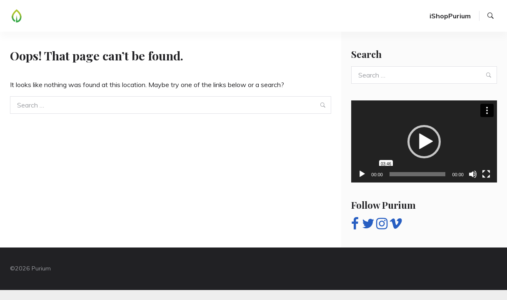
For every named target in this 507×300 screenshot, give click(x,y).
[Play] (362, 174)
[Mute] (473, 174)
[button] (424, 141)
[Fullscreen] (486, 174)
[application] (424, 141)
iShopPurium (450, 16)
